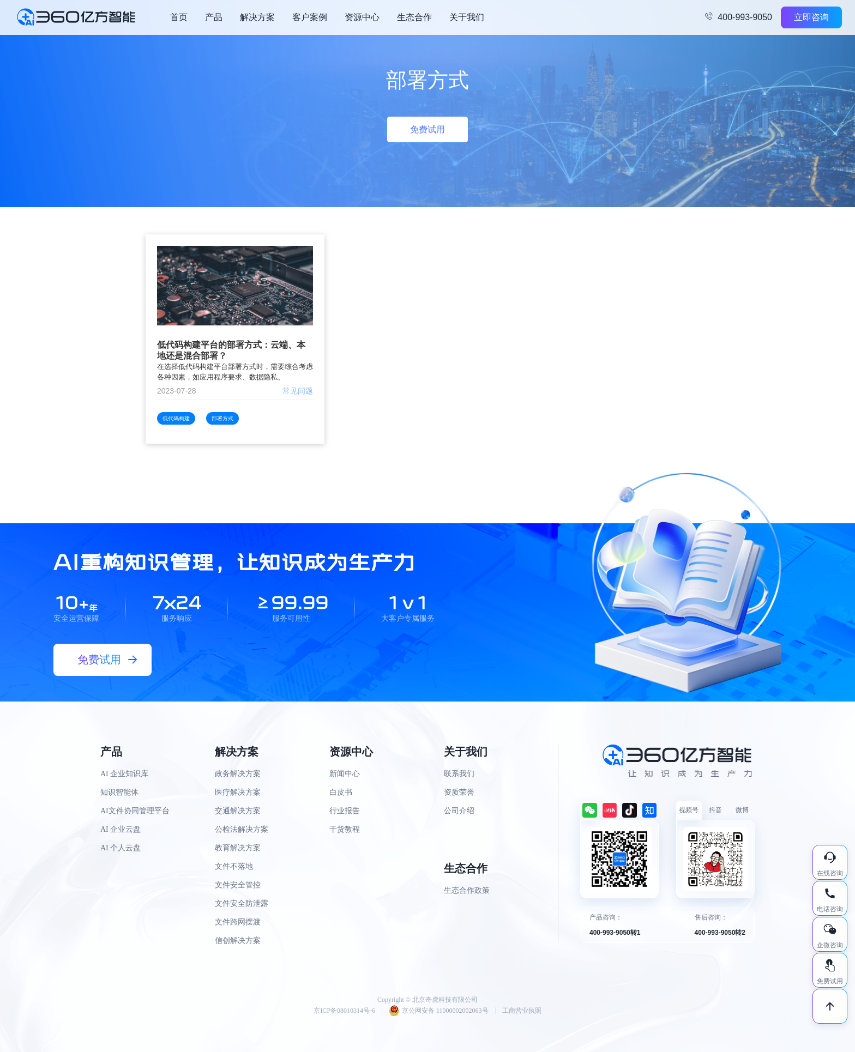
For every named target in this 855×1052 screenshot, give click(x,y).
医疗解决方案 (238, 792)
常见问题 (297, 390)
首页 (179, 17)
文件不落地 (234, 866)
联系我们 (459, 774)
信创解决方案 (238, 940)
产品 (213, 17)
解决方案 (257, 17)
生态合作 (414, 17)
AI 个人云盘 (120, 848)
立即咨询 (811, 17)
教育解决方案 (238, 848)
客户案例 (309, 17)
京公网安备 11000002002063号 (439, 1010)
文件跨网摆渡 (238, 922)
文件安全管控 (238, 885)
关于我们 (466, 17)
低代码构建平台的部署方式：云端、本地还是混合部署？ (231, 350)
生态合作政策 (467, 890)
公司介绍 (459, 811)
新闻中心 (344, 774)
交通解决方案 (238, 811)
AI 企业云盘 (120, 829)
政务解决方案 (238, 774)
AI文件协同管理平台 (135, 811)
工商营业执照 (521, 1010)
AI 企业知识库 (124, 774)
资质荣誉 (459, 792)
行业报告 (344, 811)
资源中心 (362, 17)
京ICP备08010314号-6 (344, 1010)
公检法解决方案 (241, 829)
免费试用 (427, 129)
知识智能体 (119, 792)
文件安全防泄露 (241, 903)
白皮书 (340, 792)
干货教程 (344, 829)
